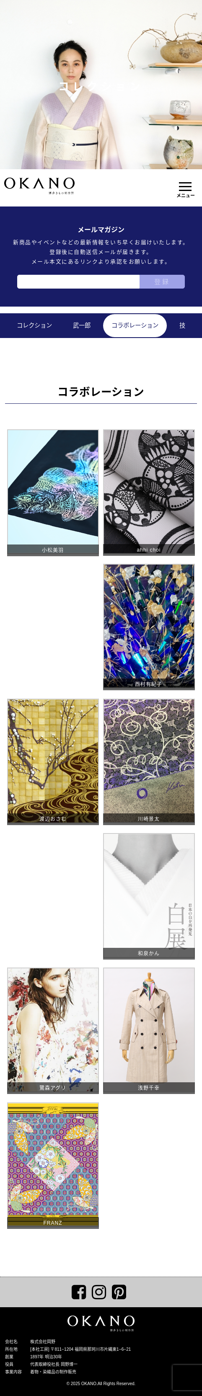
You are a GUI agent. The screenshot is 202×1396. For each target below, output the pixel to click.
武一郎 (82, 325)
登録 (162, 281)
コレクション (34, 325)
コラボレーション (134, 325)
